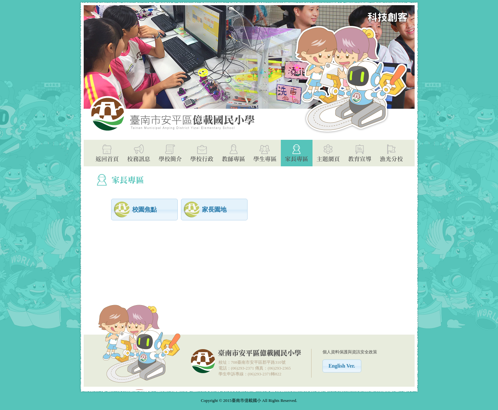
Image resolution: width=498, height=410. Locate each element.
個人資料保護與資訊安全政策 (350, 351)
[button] (144, 209)
